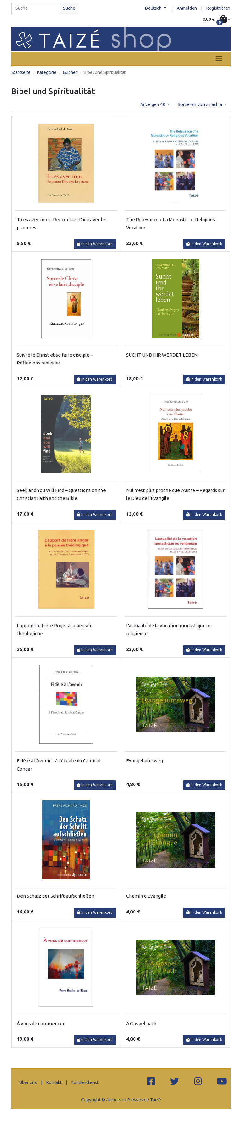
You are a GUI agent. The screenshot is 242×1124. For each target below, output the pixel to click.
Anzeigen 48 (153, 104)
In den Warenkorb (95, 244)
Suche (69, 8)
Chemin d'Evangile (146, 896)
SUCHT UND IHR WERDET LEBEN (162, 355)
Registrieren (218, 8)
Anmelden (187, 8)
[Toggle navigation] (218, 58)
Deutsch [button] (154, 8)
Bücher (70, 72)
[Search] (35, 8)
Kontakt (54, 1082)
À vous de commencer (41, 1023)
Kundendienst (85, 1082)
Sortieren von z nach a (200, 104)
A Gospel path (141, 1023)
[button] (216, 19)
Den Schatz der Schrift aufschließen (55, 896)
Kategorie (46, 72)
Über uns (28, 1082)
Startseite (21, 72)
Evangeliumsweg (144, 760)
